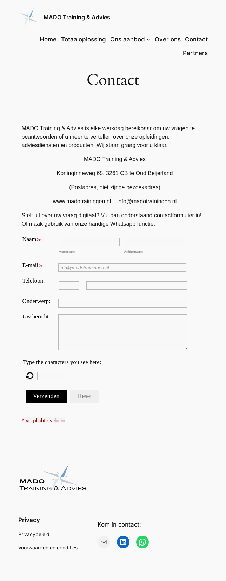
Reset (85, 396)
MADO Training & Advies (77, 17)
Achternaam (133, 252)
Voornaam (67, 252)
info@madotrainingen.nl (147, 201)
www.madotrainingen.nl (82, 201)
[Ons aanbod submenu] (148, 39)
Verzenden (46, 396)
